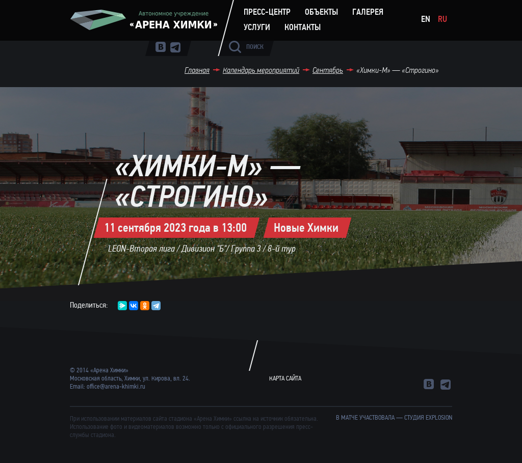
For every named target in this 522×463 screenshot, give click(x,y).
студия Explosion (428, 418)
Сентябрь (327, 70)
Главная (197, 70)
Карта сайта (285, 378)
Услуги (257, 27)
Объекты (321, 12)
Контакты (302, 27)
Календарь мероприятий (261, 70)
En (425, 19)
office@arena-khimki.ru (116, 387)
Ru (442, 19)
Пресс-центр (267, 12)
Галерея (367, 12)
